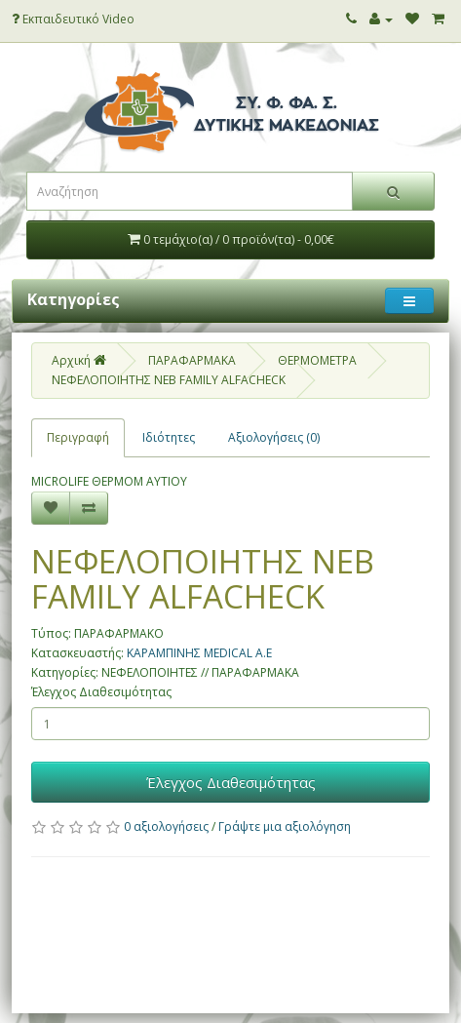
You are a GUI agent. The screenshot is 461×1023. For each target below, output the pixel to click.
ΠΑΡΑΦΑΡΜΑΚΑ (192, 360)
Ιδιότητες (168, 437)
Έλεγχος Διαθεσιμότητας (101, 692)
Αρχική (79, 360)
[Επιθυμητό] (50, 508)
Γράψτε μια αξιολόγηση (284, 826)
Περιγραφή (78, 437)
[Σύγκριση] (88, 508)
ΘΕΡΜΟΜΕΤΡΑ (317, 360)
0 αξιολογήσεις (166, 826)
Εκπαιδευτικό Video (73, 19)
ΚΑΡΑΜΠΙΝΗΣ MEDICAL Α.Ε (199, 653)
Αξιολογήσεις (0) (274, 437)
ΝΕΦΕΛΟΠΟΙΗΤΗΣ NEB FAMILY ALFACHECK (169, 380)
